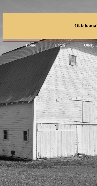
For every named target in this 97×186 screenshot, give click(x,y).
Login (60, 45)
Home (31, 45)
